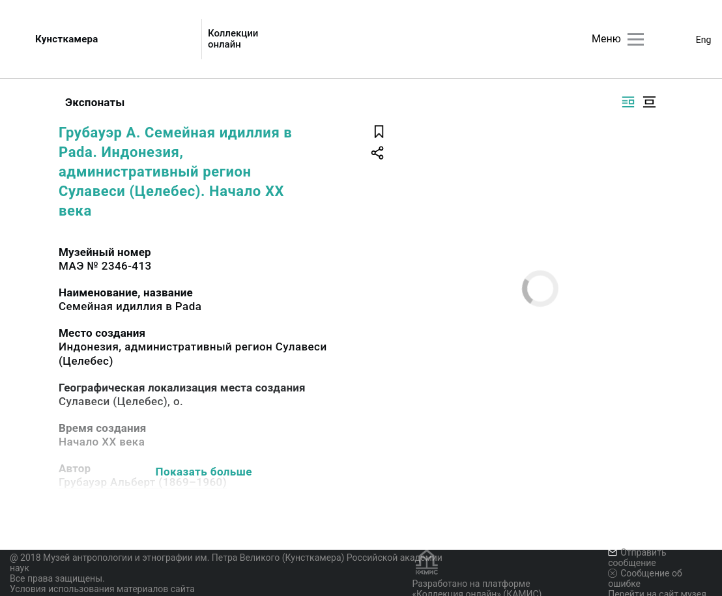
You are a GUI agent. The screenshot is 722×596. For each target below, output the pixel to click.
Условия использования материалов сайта (102, 589)
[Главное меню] (635, 39)
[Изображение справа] (628, 102)
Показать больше (204, 471)
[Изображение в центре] (649, 102)
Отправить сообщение (637, 557)
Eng (704, 40)
